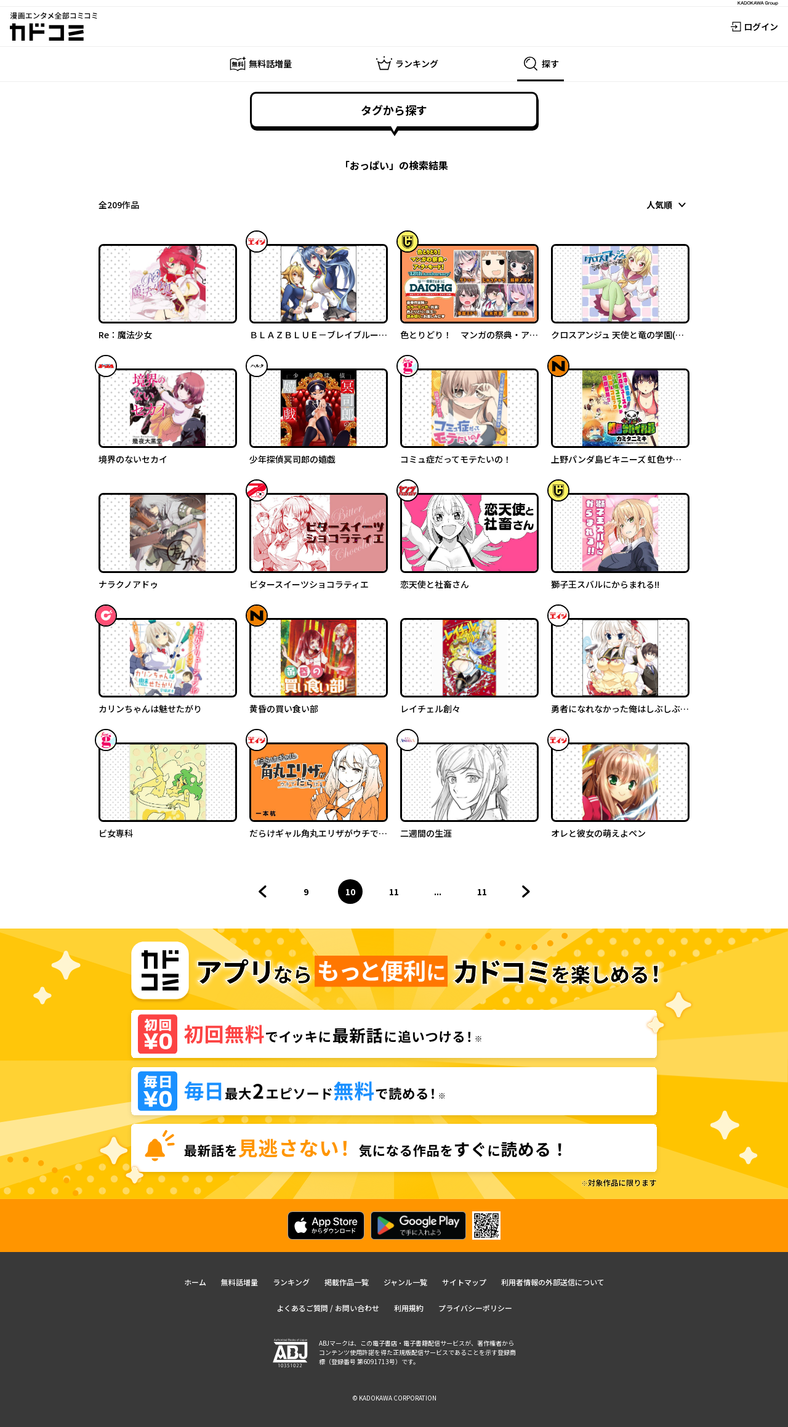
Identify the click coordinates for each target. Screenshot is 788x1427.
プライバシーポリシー (475, 1308)
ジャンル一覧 (405, 1282)
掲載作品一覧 (346, 1282)
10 (354, 894)
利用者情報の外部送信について (553, 1282)
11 (397, 894)
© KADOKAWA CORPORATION (394, 1397)
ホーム (195, 1282)
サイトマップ (464, 1282)
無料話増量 (239, 1282)
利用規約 (409, 1308)
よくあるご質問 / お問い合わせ (327, 1308)
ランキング (291, 1282)
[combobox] (668, 204)
